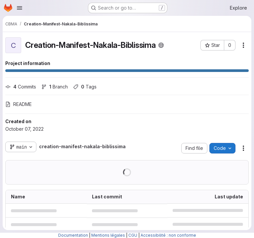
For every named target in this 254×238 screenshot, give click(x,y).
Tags (85, 86)
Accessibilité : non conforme (168, 235)
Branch (54, 86)
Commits (20, 86)
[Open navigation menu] (19, 8)
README (18, 104)
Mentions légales (108, 235)
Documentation (73, 235)
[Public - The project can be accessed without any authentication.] (161, 45)
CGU (132, 235)
